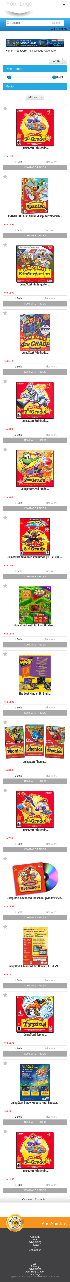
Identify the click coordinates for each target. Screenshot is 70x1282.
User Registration (35, 1271)
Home (9, 50)
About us (35, 1236)
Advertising (35, 1242)
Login (54, 28)
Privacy (35, 1244)
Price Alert (51, 161)
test (35, 1247)
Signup (63, 28)
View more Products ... (35, 1199)
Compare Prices (35, 167)
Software (21, 50)
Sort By (56, 61)
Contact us (35, 1249)
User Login (35, 1274)
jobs (35, 1239)
